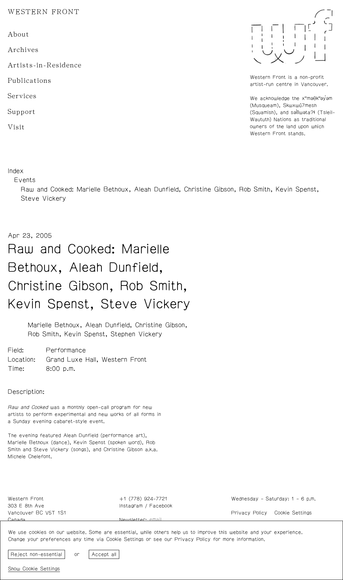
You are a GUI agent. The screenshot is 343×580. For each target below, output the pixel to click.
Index (16, 171)
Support (22, 111)
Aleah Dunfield (107, 325)
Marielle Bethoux (54, 325)
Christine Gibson (160, 325)
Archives (23, 49)
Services (22, 96)
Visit (16, 127)
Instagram (131, 505)
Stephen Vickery (136, 334)
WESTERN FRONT (44, 11)
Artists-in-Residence (45, 65)
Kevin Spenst (84, 334)
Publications (30, 80)
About (18, 34)
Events (25, 180)
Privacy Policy (249, 512)
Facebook (160, 505)
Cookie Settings (293, 512)
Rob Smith (43, 334)
